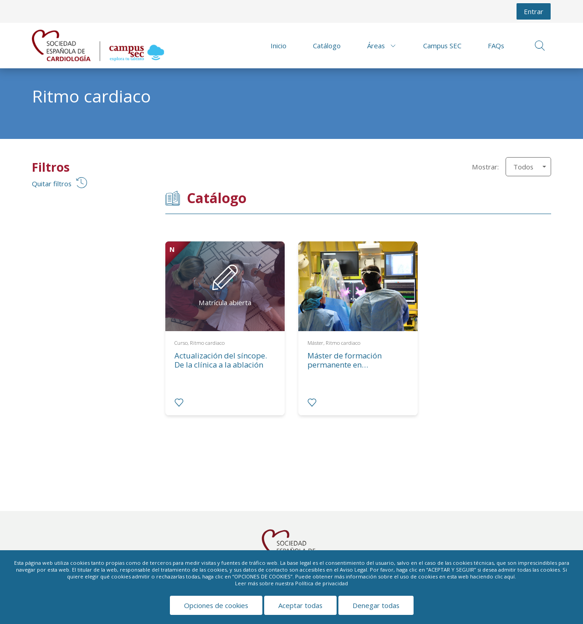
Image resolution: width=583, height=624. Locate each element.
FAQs (496, 45)
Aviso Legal (353, 569)
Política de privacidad (321, 583)
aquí (509, 576)
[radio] (179, 402)
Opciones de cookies (216, 605)
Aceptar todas (300, 605)
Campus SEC (442, 45)
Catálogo (327, 45)
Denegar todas (376, 605)
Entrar (533, 11)
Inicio (278, 45)
